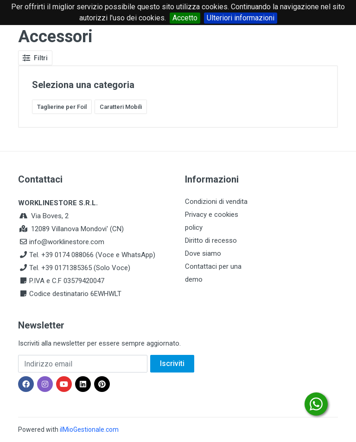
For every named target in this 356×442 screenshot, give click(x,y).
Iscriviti (172, 363)
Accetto (184, 17)
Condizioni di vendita (216, 201)
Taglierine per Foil (62, 106)
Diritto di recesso (211, 240)
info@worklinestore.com (66, 242)
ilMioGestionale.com (89, 429)
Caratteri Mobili (121, 106)
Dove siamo (203, 253)
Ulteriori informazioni (240, 17)
